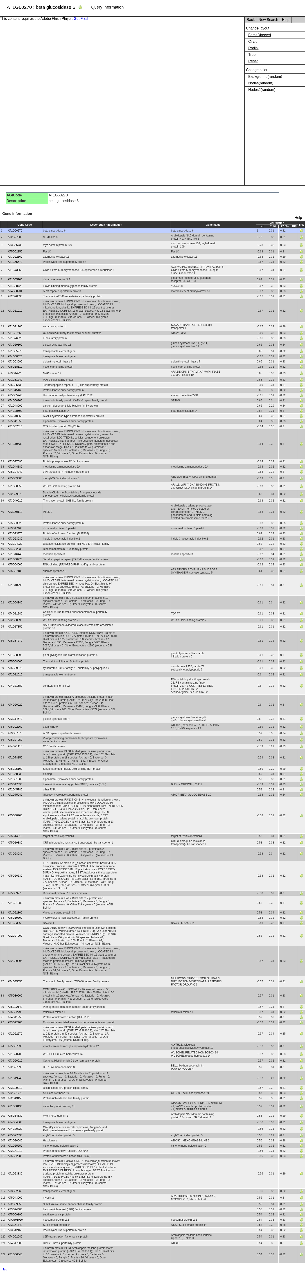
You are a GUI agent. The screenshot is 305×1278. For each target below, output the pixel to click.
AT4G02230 (15, 549)
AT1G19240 (15, 1078)
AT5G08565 (15, 661)
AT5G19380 (15, 842)
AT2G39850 (15, 1204)
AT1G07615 (15, 426)
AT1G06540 (15, 1254)
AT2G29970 (15, 494)
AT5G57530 (15, 1046)
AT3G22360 (15, 256)
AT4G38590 (15, 410)
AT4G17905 (15, 1243)
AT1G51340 (15, 379)
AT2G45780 (15, 789)
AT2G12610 (15, 674)
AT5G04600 (15, 564)
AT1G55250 (15, 1145)
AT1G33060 (15, 923)
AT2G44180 (15, 466)
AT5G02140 (15, 1006)
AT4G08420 (15, 356)
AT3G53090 (15, 361)
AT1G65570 (15, 261)
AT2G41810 (15, 1150)
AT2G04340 (15, 602)
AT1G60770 (15, 559)
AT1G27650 (15, 333)
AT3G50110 (15, 511)
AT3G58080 (15, 853)
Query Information (107, 7)
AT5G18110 (15, 366)
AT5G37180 (15, 571)
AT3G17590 (15, 784)
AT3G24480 (15, 1209)
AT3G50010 (15, 1060)
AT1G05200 (15, 279)
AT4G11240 (15, 613)
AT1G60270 (15, 230)
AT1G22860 (15, 912)
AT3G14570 (15, 718)
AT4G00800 (15, 400)
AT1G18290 (15, 585)
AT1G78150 (15, 757)
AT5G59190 (15, 1214)
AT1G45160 (15, 390)
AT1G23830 (15, 1173)
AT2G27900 (15, 935)
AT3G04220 (15, 543)
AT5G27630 (15, 1135)
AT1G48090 (15, 405)
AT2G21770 (15, 1093)
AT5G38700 (15, 815)
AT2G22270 (15, 1033)
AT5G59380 (15, 478)
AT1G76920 (15, 338)
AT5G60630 (15, 875)
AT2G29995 (15, 961)
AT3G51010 (15, 310)
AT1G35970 (15, 351)
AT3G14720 (15, 373)
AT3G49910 (15, 500)
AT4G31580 (15, 685)
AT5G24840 (15, 471)
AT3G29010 (15, 1087)
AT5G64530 (15, 1115)
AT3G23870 (15, 533)
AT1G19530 (15, 444)
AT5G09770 (15, 893)
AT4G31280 (15, 902)
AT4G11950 (15, 1017)
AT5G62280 (15, 1156)
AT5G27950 (15, 739)
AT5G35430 (15, 385)
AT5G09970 (15, 668)
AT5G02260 (15, 726)
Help (285, 20)
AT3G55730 (15, 245)
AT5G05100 (15, 768)
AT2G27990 (15, 1067)
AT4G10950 (15, 416)
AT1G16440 (15, 554)
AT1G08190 (15, 1106)
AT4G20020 (15, 704)
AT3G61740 (15, 1224)
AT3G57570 (15, 733)
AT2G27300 (15, 237)
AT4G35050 (15, 981)
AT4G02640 (15, 1236)
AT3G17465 (15, 528)
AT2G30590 (15, 620)
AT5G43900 (15, 1197)
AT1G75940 (15, 794)
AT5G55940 (15, 395)
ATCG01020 (15, 1219)
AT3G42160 (15, 1230)
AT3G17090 (15, 461)
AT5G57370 (15, 640)
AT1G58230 (15, 774)
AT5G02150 (15, 251)
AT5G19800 (15, 917)
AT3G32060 (15, 1191)
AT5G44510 (15, 836)
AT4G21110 (15, 746)
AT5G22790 (15, 1012)
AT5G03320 (15, 523)
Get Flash (81, 18)
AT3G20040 (15, 1140)
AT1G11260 (15, 326)
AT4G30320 (15, 1128)
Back (251, 20)
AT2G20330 (15, 296)
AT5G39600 (15, 995)
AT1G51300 (15, 779)
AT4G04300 (15, 1122)
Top (5, 1269)
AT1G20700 (15, 1054)
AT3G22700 (15, 1022)
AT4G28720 (15, 286)
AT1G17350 (15, 626)
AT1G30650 (15, 486)
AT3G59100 (15, 344)
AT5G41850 (15, 421)
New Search (268, 20)
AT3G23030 (15, 538)
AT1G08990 (15, 655)
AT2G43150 (15, 1098)
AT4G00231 (15, 291)
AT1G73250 (15, 270)
